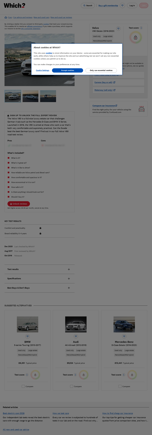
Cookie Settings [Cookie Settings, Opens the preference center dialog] (42, 70)
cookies (49, 53)
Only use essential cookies (101, 70)
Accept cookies (67, 70)
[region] (76, 59)
